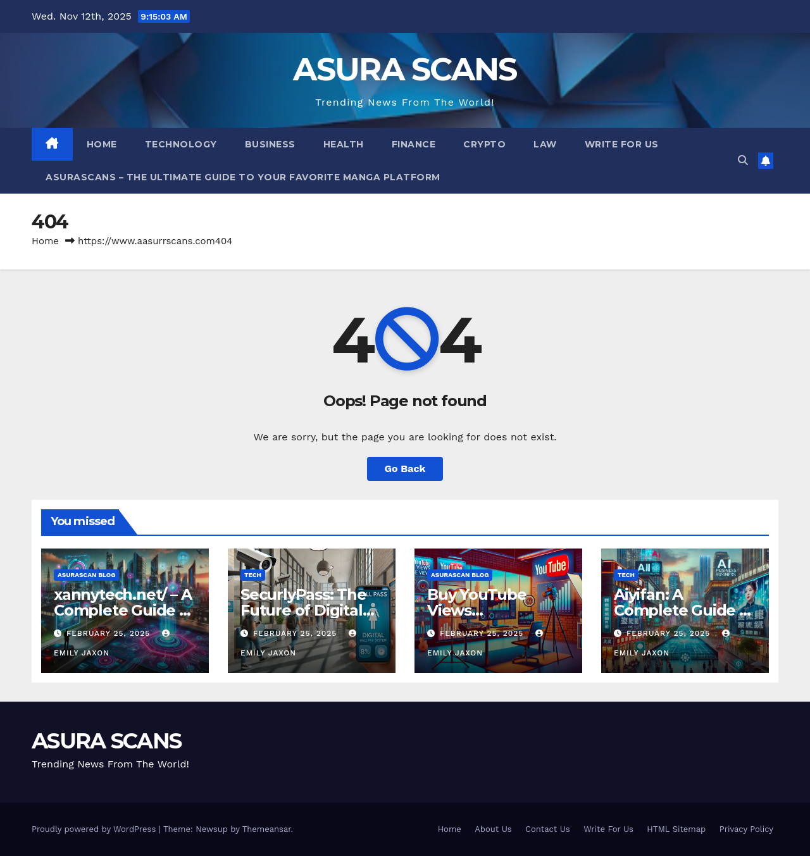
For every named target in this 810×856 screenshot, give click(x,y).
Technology (181, 144)
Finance (414, 144)
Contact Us (547, 829)
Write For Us (622, 144)
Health (343, 144)
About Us (493, 829)
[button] (743, 160)
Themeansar (266, 829)
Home (102, 144)
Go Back (405, 468)
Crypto (484, 144)
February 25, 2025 (109, 633)
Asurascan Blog (86, 574)
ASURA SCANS (404, 69)
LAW (545, 144)
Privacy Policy (746, 829)
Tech (252, 574)
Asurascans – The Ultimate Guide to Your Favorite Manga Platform (243, 177)
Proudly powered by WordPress (95, 829)
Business (270, 144)
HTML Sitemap (676, 829)
